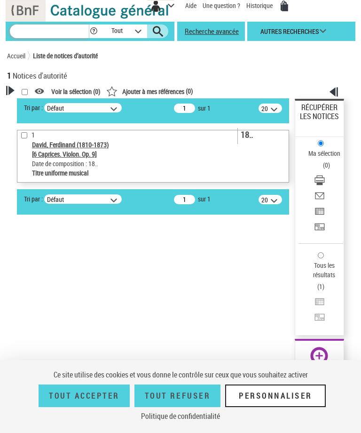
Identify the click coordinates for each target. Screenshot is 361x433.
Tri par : (33, 107)
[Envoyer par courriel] (319, 198)
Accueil (16, 55)
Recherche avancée (212, 31)
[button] (93, 31)
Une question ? (221, 5)
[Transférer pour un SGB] (319, 229)
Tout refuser (177, 396)
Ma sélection (324, 153)
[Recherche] (49, 31)
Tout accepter (84, 396)
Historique (260, 5)
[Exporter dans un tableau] (319, 214)
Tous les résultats (324, 270)
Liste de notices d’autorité (65, 55)
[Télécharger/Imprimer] (319, 183)
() (149, 91)
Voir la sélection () (75, 91)
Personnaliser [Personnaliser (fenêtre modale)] (275, 396)
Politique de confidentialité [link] (180, 416)
